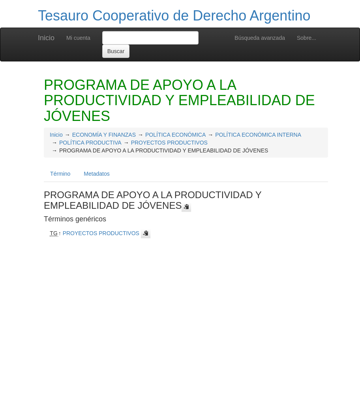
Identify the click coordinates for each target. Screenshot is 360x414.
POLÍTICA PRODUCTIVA (90, 142)
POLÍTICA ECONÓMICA (175, 135)
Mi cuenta (78, 38)
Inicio (46, 38)
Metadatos (96, 174)
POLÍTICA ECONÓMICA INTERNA (258, 135)
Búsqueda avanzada (259, 38)
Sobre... (306, 38)
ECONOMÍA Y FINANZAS (104, 135)
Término (60, 174)
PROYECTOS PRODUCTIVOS (169, 142)
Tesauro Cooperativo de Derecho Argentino (174, 15)
